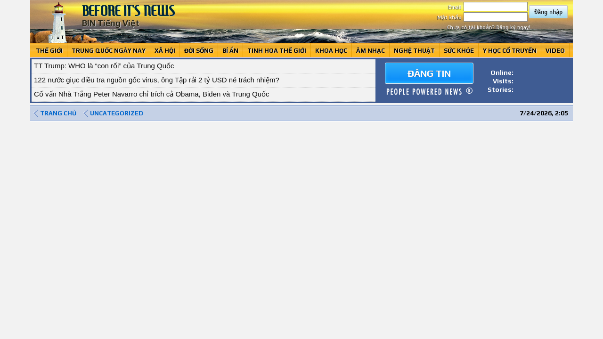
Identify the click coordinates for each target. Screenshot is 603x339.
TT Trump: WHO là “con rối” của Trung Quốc (104, 66)
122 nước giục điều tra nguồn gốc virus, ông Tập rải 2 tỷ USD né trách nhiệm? (156, 80)
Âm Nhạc (370, 50)
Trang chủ (58, 113)
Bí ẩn (230, 50)
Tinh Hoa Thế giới (276, 50)
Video (555, 50)
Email (488, 7)
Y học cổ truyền (510, 50)
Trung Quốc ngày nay (109, 50)
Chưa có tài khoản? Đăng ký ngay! (488, 27)
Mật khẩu (482, 17)
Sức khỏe (459, 50)
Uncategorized (116, 113)
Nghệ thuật (414, 50)
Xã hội (165, 50)
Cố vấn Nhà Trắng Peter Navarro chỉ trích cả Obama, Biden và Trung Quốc (151, 94)
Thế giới (49, 50)
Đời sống (198, 50)
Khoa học (331, 50)
